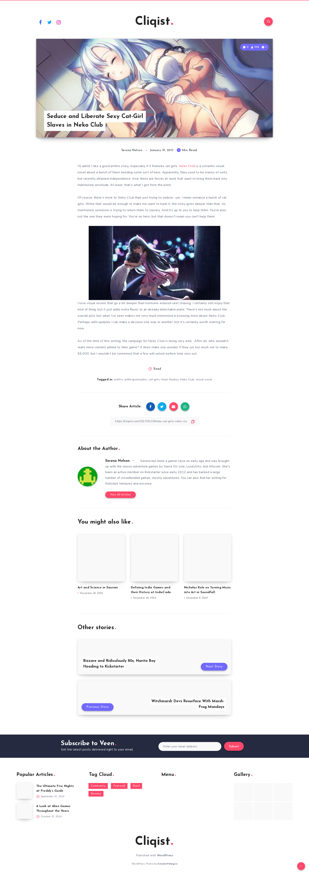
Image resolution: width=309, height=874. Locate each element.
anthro (118, 379)
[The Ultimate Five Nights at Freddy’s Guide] (24, 791)
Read (157, 369)
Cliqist (154, 22)
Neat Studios (170, 379)
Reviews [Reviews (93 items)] (96, 793)
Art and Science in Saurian (98, 587)
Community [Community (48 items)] (98, 785)
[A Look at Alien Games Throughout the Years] (24, 811)
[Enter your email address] (189, 746)
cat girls (154, 379)
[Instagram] (58, 22)
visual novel (204, 379)
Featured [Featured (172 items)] (119, 785)
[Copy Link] (154, 421)
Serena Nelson (117, 461)
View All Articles (120, 494)
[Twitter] (49, 22)
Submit (234, 746)
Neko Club (187, 379)
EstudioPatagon (167, 863)
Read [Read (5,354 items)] (136, 785)
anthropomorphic (135, 379)
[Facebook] (40, 22)
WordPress (165, 855)
